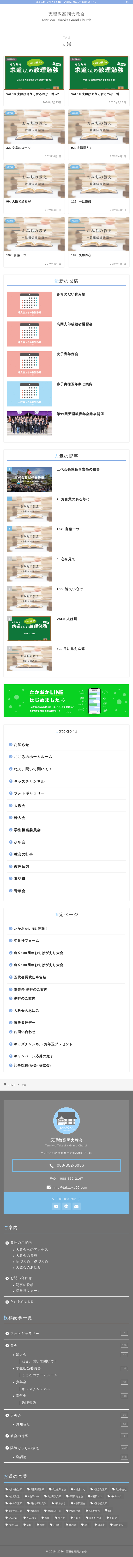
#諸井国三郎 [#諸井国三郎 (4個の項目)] (15, 1511)
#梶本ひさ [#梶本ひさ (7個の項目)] (60, 1503)
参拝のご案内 (25, 998)
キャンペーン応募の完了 (34, 1056)
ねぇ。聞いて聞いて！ (33, 769)
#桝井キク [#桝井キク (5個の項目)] (116, 1496)
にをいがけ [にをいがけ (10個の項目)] (95, 1518)
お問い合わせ (25, 1032)
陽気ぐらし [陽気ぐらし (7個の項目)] (120, 1525)
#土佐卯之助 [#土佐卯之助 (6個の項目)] (59, 1489)
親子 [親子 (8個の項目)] (87, 1525)
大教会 (19, 806)
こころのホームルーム (33, 757)
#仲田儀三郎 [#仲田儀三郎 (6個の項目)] (37, 1489)
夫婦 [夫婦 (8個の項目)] (29, 1525)
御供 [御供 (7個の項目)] (42, 1525)
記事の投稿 (25, 1285)
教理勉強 (21, 866)
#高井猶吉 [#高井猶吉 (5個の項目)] (94, 1511)
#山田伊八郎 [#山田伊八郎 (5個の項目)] (54, 1496)
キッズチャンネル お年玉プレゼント (43, 1044)
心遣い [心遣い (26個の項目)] (56, 1525)
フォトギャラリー (29, 793)
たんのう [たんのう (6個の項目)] (31, 1518)
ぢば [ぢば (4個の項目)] (47, 1518)
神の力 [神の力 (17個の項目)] (72, 1525)
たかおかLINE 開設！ (31, 928)
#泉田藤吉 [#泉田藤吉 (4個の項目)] (79, 1503)
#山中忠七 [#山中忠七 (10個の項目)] (121, 1489)
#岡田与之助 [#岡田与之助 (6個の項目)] (76, 1496)
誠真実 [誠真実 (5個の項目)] (101, 1525)
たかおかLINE (21, 1301)
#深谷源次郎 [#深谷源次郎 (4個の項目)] (100, 1503)
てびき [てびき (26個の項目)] (77, 1518)
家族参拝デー (25, 1023)
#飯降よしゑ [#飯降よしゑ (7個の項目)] (54, 1511)
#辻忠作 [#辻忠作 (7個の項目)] (34, 1511)
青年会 (19, 891)
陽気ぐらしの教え (69, 1447)
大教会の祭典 (26, 1255)
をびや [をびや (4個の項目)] (113, 1518)
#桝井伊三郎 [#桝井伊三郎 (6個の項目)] (15, 1503)
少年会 (19, 842)
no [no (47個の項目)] (109, 1511)
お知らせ (21, 745)
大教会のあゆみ (26, 1011)
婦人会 (19, 818)
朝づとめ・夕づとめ (32, 1261)
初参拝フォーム (26, 940)
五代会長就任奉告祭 (30, 977)
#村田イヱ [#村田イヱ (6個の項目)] (96, 1496)
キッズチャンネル (29, 781)
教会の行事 (23, 854)
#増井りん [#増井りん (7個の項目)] (79, 1489)
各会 (69, 1345)
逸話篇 (19, 879)
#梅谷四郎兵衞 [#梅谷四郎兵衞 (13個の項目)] (38, 1503)
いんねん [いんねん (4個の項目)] (13, 1518)
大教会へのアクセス (32, 1249)
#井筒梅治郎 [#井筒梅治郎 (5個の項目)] (15, 1489)
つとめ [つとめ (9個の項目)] (61, 1518)
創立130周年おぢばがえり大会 (38, 953)
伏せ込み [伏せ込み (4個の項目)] (13, 1525)
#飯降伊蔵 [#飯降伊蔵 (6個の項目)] (74, 1511)
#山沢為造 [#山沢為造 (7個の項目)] (14, 1496)
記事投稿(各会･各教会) (32, 1065)
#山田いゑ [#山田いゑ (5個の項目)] (33, 1496)
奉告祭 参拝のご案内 (31, 989)
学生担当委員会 (27, 830)
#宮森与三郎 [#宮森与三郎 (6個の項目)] (100, 1489)
